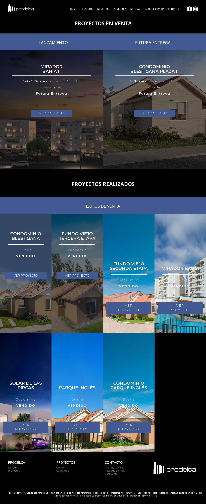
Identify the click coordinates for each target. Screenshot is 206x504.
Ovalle (60, 467)
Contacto (174, 8)
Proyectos (87, 8)
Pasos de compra (115, 470)
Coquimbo (62, 470)
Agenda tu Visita (114, 467)
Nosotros (103, 8)
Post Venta (119, 8)
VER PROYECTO (51, 113)
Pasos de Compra (154, 8)
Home (73, 8)
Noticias (135, 8)
